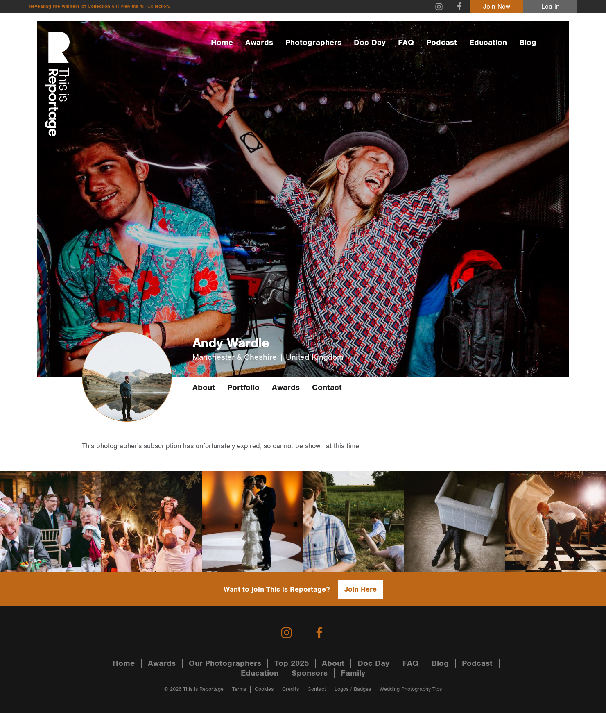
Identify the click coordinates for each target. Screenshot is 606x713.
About (203, 388)
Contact (327, 388)
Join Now (496, 7)
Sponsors (310, 673)
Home (222, 43)
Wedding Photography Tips (411, 689)
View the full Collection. (145, 6)
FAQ (406, 43)
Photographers (313, 43)
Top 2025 (291, 663)
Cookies (264, 689)
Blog (527, 43)
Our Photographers (225, 663)
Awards (259, 43)
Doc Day (370, 43)
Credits (290, 689)
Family (353, 673)
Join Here (360, 589)
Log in (550, 7)
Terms (239, 689)
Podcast (441, 43)
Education (488, 43)
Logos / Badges (353, 689)
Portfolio (243, 388)
